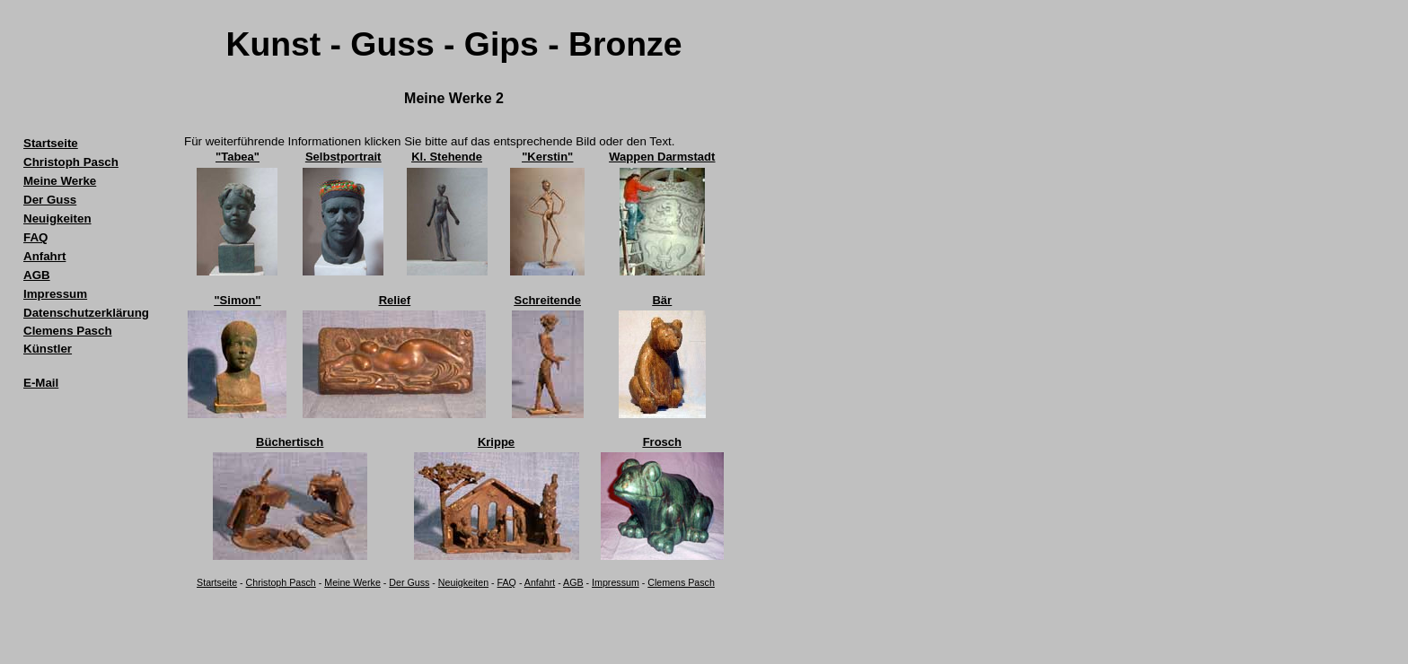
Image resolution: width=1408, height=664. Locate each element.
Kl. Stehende (446, 156)
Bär (662, 300)
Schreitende (548, 300)
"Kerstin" (547, 156)
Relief (394, 300)
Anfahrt (539, 582)
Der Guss (409, 582)
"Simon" (237, 300)
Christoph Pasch (281, 582)
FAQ (506, 582)
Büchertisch (289, 442)
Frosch (662, 442)
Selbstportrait (343, 156)
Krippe (496, 442)
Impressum (615, 582)
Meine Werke (352, 582)
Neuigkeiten (463, 582)
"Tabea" (238, 156)
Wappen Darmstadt (662, 156)
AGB (573, 582)
